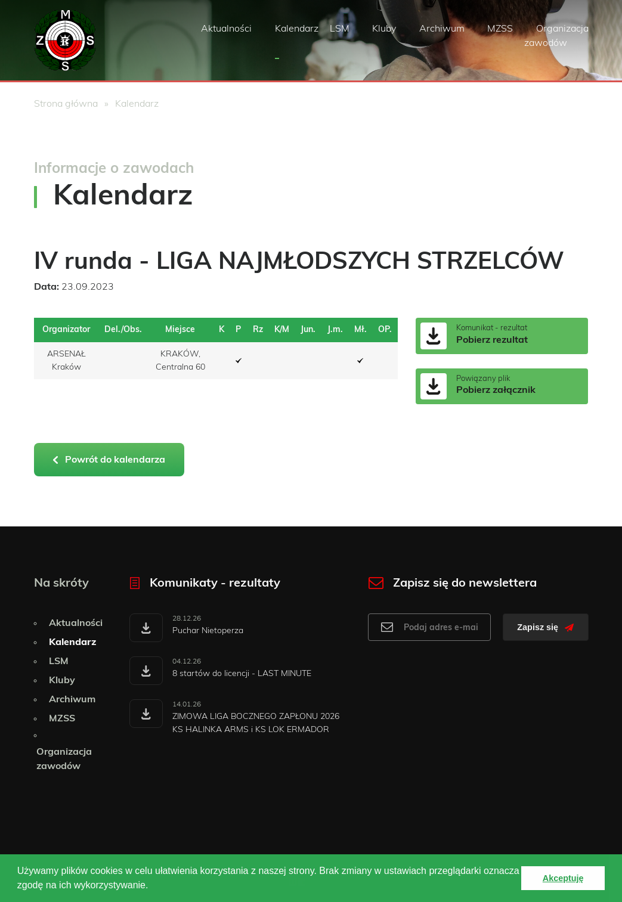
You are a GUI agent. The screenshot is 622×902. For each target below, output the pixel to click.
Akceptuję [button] (563, 878)
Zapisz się (545, 627)
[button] (152, 886)
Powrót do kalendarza (109, 459)
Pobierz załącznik (496, 390)
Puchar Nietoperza (207, 630)
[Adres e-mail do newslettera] (429, 627)
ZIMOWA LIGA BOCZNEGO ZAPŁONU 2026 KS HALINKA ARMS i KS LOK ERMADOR (255, 723)
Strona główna (66, 104)
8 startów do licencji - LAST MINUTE (241, 673)
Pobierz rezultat (492, 340)
